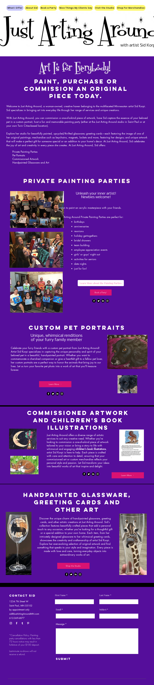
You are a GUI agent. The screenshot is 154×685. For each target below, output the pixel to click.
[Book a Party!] (101, 292)
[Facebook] (94, 301)
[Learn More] (55, 384)
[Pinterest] (28, 623)
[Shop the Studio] (73, 566)
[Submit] (69, 659)
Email (58, 609)
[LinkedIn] (103, 301)
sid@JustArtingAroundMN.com (24, 613)
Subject (102, 609)
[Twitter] (98, 301)
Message (60, 624)
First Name (60, 595)
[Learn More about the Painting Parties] (101, 283)
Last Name (104, 595)
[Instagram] (107, 301)
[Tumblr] (22, 623)
